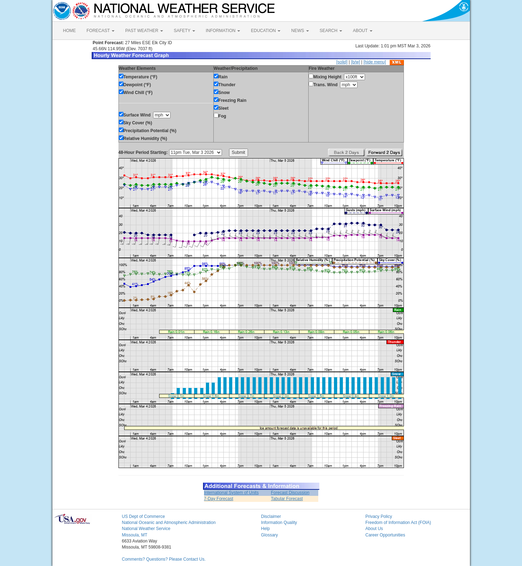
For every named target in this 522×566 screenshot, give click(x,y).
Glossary (269, 535)
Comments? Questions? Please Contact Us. (164, 559)
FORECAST (101, 30)
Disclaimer (271, 516)
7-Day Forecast (218, 498)
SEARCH (331, 30)
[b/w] (355, 61)
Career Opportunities (385, 535)
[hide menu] (375, 61)
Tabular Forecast (287, 498)
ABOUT (362, 30)
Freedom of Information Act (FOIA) (398, 522)
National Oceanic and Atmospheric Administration (169, 522)
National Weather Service (146, 528)
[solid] (341, 61)
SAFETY (184, 30)
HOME (69, 30)
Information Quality (279, 522)
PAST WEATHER (144, 30)
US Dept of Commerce (143, 516)
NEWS (300, 30)
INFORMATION (223, 30)
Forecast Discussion (290, 492)
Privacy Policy (378, 516)
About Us (374, 528)
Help (265, 528)
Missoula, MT (134, 535)
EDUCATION (265, 30)
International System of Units (231, 492)
